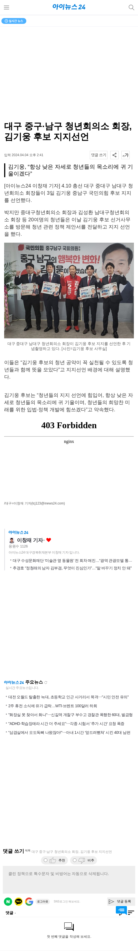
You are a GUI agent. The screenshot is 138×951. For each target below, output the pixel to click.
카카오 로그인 (18, 901)
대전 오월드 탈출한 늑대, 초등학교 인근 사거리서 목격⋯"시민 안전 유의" (68, 697)
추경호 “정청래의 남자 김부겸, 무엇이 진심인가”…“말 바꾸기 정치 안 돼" (72, 568)
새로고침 (46, 682)
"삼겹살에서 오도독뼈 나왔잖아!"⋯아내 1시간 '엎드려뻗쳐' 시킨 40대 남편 (69, 732)
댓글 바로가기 (121, 910)
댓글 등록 (124, 901)
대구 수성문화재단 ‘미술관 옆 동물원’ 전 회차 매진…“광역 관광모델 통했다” (75, 560)
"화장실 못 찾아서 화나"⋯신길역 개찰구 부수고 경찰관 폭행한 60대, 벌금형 (70, 714)
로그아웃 (42, 901)
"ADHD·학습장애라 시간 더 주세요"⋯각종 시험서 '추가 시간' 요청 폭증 (66, 723)
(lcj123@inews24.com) (48, 503)
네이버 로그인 (8, 901)
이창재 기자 (30, 540)
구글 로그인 (29, 901)
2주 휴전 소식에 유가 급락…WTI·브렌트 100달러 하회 (52, 706)
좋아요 (48, 540)
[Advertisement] (69, 627)
